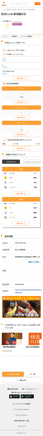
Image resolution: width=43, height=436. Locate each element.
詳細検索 (9, 9)
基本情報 (14, 36)
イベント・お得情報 (26, 36)
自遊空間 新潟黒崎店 (9, 347)
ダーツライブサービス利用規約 (21, 404)
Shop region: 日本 (30, 389)
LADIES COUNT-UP (32, 162)
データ (38, 36)
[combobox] (23, 3)
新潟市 (20, 9)
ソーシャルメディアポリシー (21, 409)
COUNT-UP (11, 162)
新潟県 (15, 9)
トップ (3, 9)
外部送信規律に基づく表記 (21, 420)
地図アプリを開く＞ (34, 262)
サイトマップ (21, 426)
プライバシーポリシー (21, 415)
